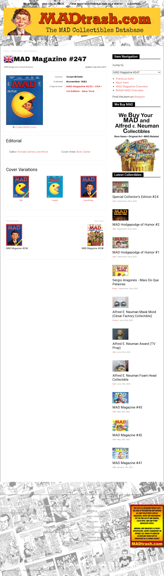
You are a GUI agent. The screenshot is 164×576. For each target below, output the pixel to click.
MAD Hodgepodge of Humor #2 (136, 224)
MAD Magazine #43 (127, 407)
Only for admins (14, 264)
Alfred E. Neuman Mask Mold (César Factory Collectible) (134, 314)
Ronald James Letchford (33, 151)
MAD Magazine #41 (127, 463)
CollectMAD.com (25, 127)
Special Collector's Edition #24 (135, 197)
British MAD (16, 51)
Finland (55, 200)
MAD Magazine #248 (92, 237)
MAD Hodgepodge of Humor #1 (136, 252)
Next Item (122, 82)
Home (6, 51)
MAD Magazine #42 (127, 435)
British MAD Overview (130, 90)
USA (21, 200)
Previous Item (125, 78)
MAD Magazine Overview (132, 86)
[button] (155, 40)
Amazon (139, 96)
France (115, 320)
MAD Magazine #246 (17, 237)
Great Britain (88, 200)
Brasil (114, 288)
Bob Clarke (83, 151)
